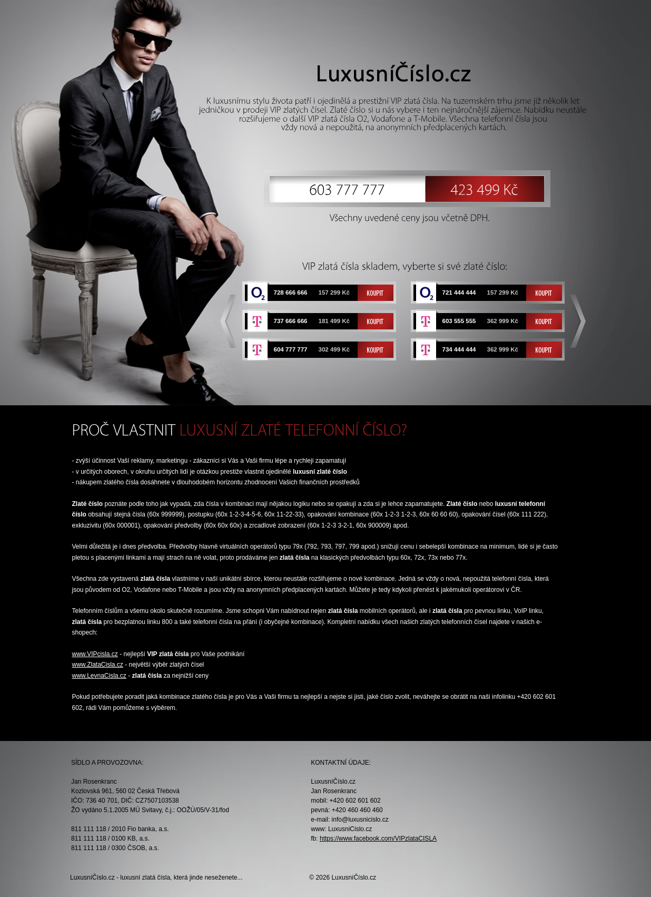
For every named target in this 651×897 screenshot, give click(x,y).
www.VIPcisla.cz (95, 654)
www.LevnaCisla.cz (99, 675)
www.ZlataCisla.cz (97, 664)
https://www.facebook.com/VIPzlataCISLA (378, 838)
